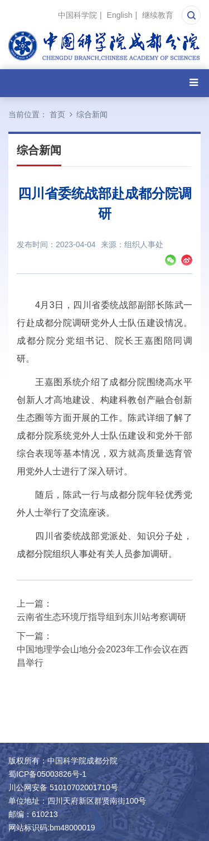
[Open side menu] (193, 82)
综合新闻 (92, 114)
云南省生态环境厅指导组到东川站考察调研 (101, 617)
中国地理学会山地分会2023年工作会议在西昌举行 (102, 656)
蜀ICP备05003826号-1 (47, 774)
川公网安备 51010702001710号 (63, 787)
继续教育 (157, 15)
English (120, 15)
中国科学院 (77, 15)
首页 (57, 114)
